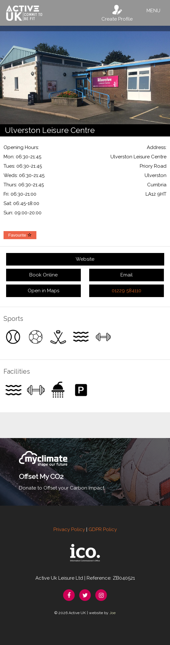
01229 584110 (126, 291)
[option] (85, 75)
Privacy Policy (69, 529)
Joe (112, 613)
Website (85, 259)
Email (126, 275)
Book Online (43, 275)
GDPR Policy (103, 529)
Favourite (20, 235)
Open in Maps (43, 291)
